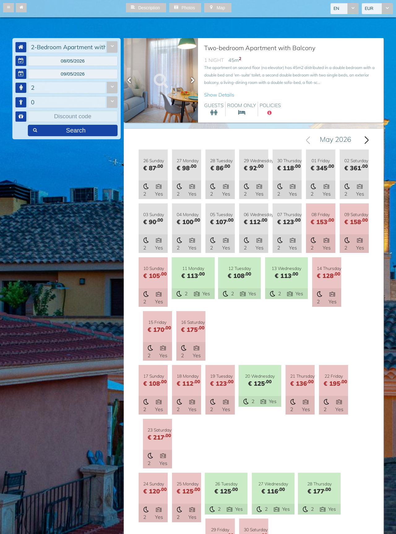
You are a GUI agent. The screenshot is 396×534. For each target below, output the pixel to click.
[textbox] (73, 61)
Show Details (219, 95)
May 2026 (335, 140)
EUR (369, 9)
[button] (8, 7)
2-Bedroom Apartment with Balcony (68, 47)
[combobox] (344, 9)
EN (336, 9)
